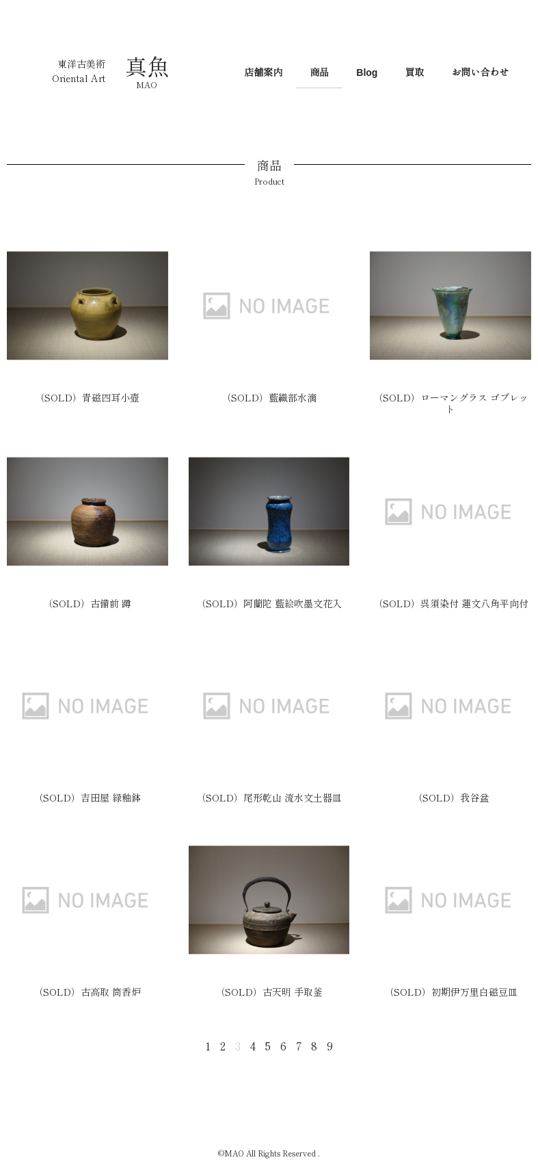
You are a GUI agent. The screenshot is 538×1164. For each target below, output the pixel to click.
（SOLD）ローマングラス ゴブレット (450, 403)
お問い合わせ (480, 72)
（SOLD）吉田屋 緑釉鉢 (87, 797)
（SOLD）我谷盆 (451, 797)
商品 (319, 72)
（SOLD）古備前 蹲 (87, 603)
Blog (366, 72)
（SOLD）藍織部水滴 (269, 397)
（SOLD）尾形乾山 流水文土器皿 (269, 797)
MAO (146, 84)
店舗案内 (263, 72)
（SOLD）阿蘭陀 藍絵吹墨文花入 (269, 603)
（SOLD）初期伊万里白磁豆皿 (450, 991)
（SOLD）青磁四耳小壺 (87, 397)
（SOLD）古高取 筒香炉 (87, 991)
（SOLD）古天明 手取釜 (269, 991)
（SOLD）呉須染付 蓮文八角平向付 (450, 603)
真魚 (147, 65)
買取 (414, 72)
